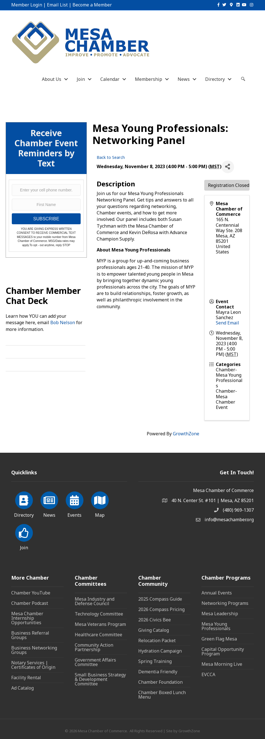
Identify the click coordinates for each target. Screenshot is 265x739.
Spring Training (155, 661)
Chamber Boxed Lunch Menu (162, 694)
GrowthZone (186, 434)
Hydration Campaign (160, 651)
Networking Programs (224, 603)
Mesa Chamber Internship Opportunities (27, 618)
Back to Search (111, 157)
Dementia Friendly (157, 672)
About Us (51, 79)
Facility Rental (26, 677)
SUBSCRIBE (46, 218)
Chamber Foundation (160, 682)
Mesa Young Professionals (215, 626)
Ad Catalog (22, 688)
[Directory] (24, 503)
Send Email (227, 323)
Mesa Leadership (219, 613)
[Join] (24, 536)
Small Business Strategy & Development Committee (100, 679)
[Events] (74, 503)
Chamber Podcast (29, 603)
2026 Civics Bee (154, 620)
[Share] (227, 167)
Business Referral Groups (30, 635)
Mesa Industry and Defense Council (94, 601)
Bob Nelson (62, 322)
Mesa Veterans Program (100, 624)
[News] (49, 503)
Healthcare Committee (98, 635)
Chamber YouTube (30, 593)
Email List (57, 5)
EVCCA (208, 674)
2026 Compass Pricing (161, 609)
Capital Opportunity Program (222, 651)
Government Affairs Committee (95, 662)
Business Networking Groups (34, 650)
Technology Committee (99, 614)
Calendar (109, 79)
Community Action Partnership (94, 647)
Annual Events (216, 593)
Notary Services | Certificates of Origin (33, 665)
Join (81, 79)
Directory (215, 79)
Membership (148, 79)
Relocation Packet (157, 640)
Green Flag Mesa (219, 639)
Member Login (26, 5)
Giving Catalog (153, 630)
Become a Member (92, 5)
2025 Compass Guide (160, 599)
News (184, 79)
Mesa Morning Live (221, 664)
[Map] (100, 503)
